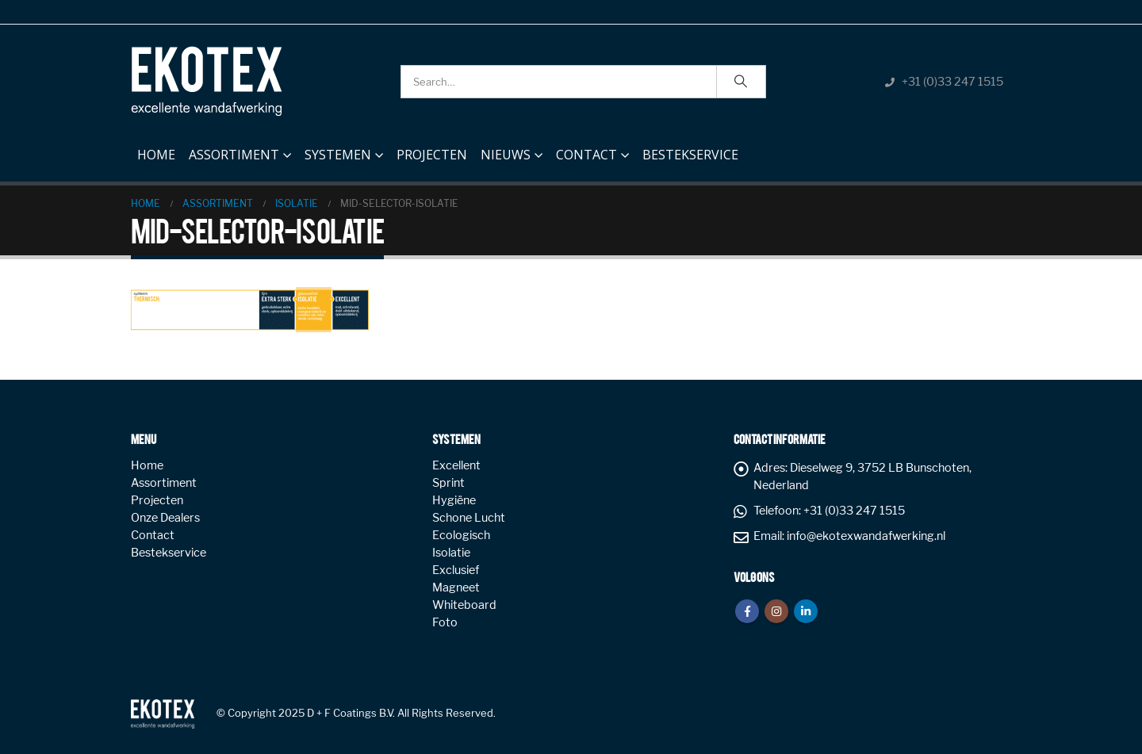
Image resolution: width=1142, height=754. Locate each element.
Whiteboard (464, 605)
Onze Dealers (165, 518)
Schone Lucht (468, 518)
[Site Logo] (206, 81)
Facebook (747, 611)
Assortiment (234, 154)
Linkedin (806, 611)
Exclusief (455, 570)
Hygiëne (454, 500)
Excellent (456, 465)
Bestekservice (690, 154)
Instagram (776, 611)
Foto (445, 622)
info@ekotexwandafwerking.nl (866, 536)
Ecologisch (461, 535)
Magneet (456, 587)
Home (156, 150)
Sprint (448, 483)
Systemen (338, 154)
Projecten (432, 154)
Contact (586, 154)
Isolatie (451, 552)
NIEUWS (506, 154)
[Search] (741, 82)
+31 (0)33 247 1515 (952, 82)
